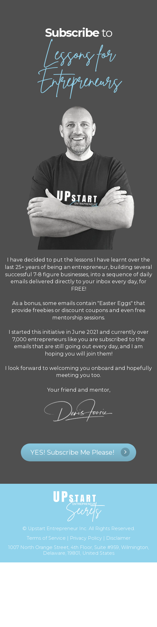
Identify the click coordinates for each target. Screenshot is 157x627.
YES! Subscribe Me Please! (80, 452)
